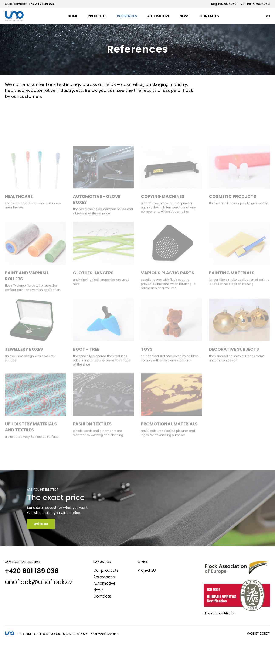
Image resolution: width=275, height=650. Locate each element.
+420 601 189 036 (42, 4)
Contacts (102, 596)
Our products (106, 570)
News (98, 589)
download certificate (219, 613)
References (104, 577)
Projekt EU (147, 570)
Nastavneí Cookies (104, 634)
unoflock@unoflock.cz (39, 582)
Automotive (104, 583)
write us (41, 523)
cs (268, 16)
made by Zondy (258, 633)
